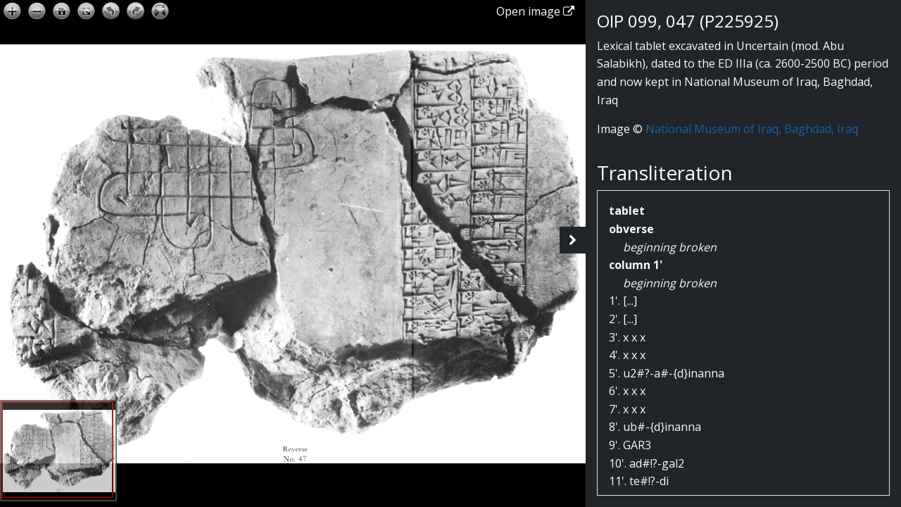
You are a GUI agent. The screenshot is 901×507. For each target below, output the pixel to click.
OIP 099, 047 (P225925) (688, 20)
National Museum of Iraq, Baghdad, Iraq (751, 129)
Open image (535, 11)
